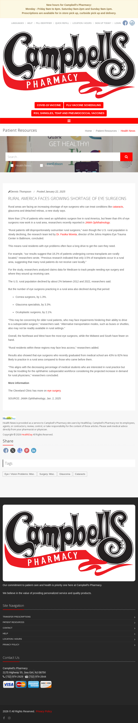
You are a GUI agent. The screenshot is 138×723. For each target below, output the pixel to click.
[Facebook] (125, 22)
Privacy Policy (11, 644)
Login (118, 23)
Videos (47, 165)
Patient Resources (106, 130)
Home (88, 130)
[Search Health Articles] (62, 156)
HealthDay (27, 434)
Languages (17, 23)
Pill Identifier (44, 23)
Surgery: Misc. (47, 474)
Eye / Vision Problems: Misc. (20, 474)
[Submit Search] (126, 156)
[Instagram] (132, 22)
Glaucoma (64, 474)
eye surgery (54, 390)
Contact (7, 628)
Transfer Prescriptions (17, 617)
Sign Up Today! (103, 23)
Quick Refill (62, 23)
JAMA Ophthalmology (97, 222)
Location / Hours (82, 23)
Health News (21, 165)
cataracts (118, 206)
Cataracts (80, 474)
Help (30, 23)
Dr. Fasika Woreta (66, 234)
